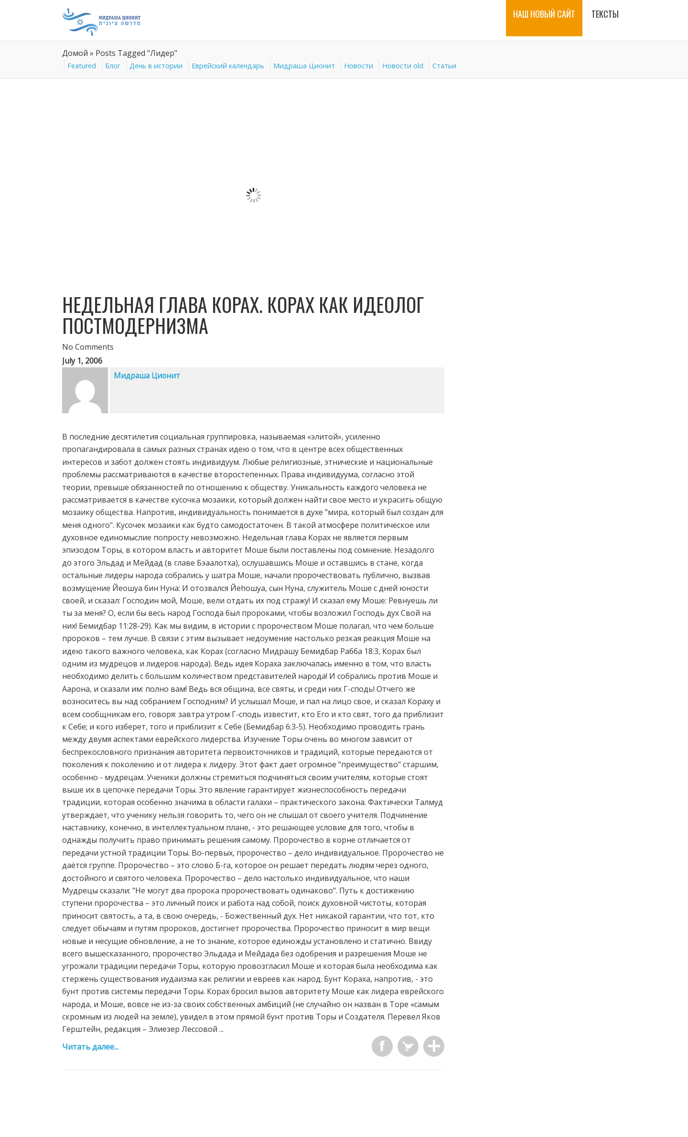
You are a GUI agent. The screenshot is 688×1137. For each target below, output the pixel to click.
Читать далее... (90, 1046)
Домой (75, 53)
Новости (358, 65)
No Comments (88, 347)
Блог (112, 65)
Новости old (402, 65)
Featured (81, 65)
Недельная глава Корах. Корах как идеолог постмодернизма (243, 315)
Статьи (444, 65)
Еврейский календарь (228, 65)
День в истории (156, 65)
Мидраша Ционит (304, 65)
